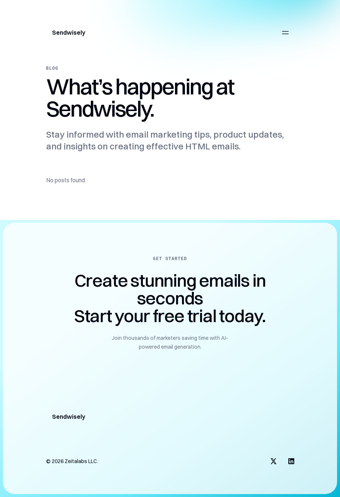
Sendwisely (68, 32)
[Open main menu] (285, 32)
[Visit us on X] (274, 461)
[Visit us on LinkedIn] (291, 461)
